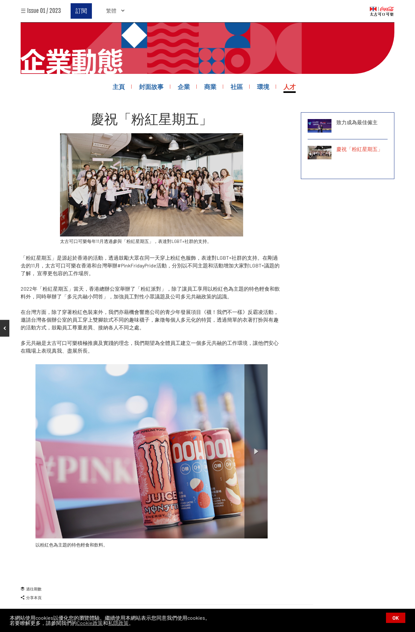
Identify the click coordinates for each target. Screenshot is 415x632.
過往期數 (31, 589)
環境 (263, 86)
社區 (237, 86)
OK (395, 618)
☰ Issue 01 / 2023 (41, 10)
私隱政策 (118, 623)
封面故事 (151, 86)
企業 (184, 86)
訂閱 (81, 10)
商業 (210, 86)
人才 (289, 86)
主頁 (119, 86)
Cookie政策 (90, 623)
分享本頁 (31, 597)
